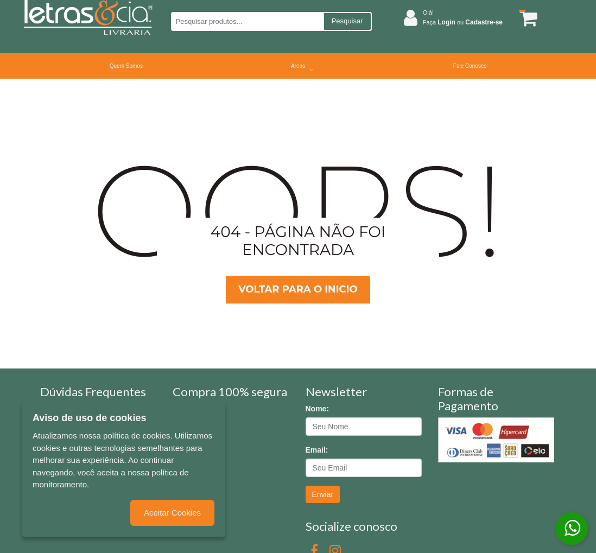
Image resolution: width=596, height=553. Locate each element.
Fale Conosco (470, 66)
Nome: (317, 408)
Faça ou (463, 22)
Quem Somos (126, 66)
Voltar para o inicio (297, 289)
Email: (317, 450)
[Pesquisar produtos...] (247, 21)
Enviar (323, 494)
